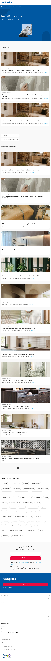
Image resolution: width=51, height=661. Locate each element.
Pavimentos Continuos (16, 535)
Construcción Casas (6, 497)
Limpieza (37, 516)
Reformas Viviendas (36, 483)
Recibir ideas (25, 558)
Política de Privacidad (22, 562)
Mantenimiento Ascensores (40, 525)
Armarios (29, 525)
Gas (31, 497)
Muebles (22, 521)
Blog (6, 6)
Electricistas (38, 497)
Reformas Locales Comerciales (21, 492)
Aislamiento (22, 507)
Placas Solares (31, 521)
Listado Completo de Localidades (9, 614)
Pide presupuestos (25, 658)
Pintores (46, 497)
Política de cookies (7, 646)
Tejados (3, 525)
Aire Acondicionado (6, 516)
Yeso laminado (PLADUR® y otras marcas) (23, 516)
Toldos (28, 511)
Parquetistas (4, 507)
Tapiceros (21, 525)
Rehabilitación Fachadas (43, 488)
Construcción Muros (31, 530)
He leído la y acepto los (25, 563)
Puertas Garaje (12, 525)
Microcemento (5, 535)
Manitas (3, 530)
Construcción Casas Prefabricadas (16, 530)
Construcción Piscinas (32, 507)
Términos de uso (6, 639)
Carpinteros (4, 502)
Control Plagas (5, 521)
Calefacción (36, 511)
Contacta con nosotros (6, 628)
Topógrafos (43, 507)
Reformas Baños (16, 488)
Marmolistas (13, 507)
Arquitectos (4, 483)
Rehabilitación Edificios (37, 492)
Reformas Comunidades (29, 488)
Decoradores (12, 511)
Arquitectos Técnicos (15, 483)
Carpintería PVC (41, 521)
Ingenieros (21, 511)
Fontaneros (24, 497)
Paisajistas (4, 511)
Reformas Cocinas (6, 488)
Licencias (41, 530)
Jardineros (25, 483)
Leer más (46, 72)
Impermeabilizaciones (6, 492)
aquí (30, 570)
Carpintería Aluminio (15, 502)
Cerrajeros (38, 502)
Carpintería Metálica (27, 502)
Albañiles (16, 497)
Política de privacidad (7, 643)
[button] (25, 13)
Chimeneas (14, 521)
